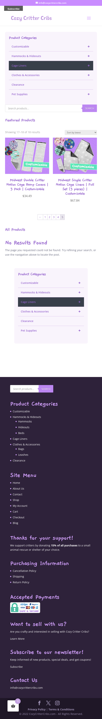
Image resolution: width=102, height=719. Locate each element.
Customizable (52, 46)
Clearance (18, 84)
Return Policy (21, 582)
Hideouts (23, 427)
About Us (18, 488)
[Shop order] (81, 132)
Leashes (23, 454)
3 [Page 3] (54, 217)
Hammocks (25, 421)
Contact (17, 494)
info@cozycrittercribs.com (26, 687)
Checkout (18, 517)
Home (16, 483)
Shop (16, 500)
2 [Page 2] (49, 217)
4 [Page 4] (58, 217)
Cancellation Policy (24, 571)
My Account (20, 506)
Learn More (17, 638)
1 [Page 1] (45, 217)
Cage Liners (52, 65)
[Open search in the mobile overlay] (51, 108)
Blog (15, 523)
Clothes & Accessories (52, 75)
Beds (21, 433)
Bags (21, 449)
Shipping (18, 576)
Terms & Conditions (61, 709)
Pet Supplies (52, 94)
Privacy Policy (37, 709)
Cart (15, 511)
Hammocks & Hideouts (52, 56)
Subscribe (16, 667)
